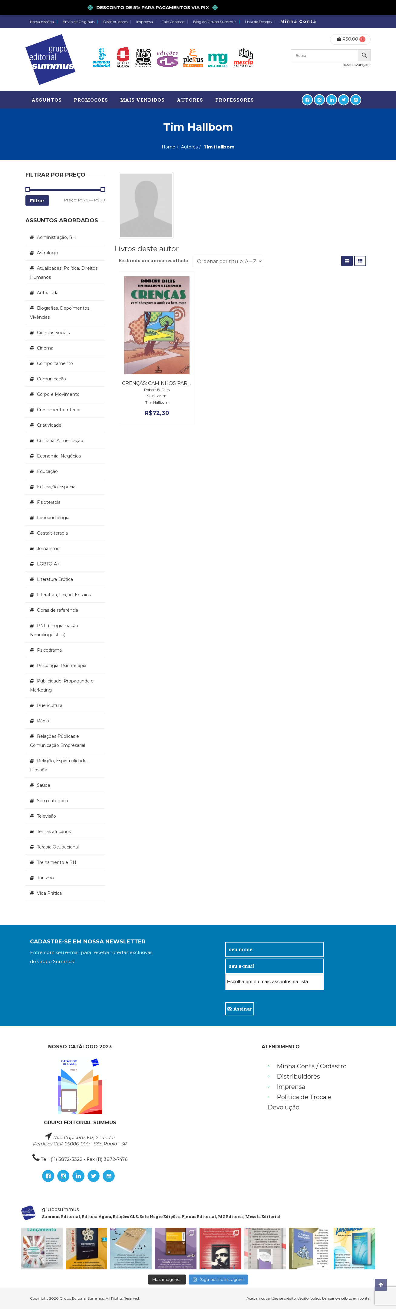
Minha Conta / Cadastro (312, 1066)
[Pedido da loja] (228, 261)
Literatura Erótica (55, 579)
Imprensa (144, 22)
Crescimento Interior (59, 409)
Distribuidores (115, 22)
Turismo (45, 878)
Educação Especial (56, 487)
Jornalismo (48, 548)
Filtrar (37, 201)
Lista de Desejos (258, 22)
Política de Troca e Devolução (300, 1102)
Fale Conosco (173, 22)
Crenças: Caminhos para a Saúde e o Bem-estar (188, 383)
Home (168, 147)
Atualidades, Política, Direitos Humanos (63, 272)
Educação (47, 471)
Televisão (46, 816)
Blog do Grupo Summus (214, 22)
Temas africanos (54, 831)
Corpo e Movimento (58, 394)
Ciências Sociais (53, 332)
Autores (189, 147)
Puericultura (49, 705)
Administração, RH (56, 237)
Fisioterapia (49, 502)
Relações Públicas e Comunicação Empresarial (57, 741)
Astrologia (47, 253)
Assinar (239, 1009)
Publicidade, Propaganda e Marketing (62, 685)
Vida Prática (49, 893)
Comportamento (55, 363)
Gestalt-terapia (52, 533)
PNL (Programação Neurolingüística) (54, 630)
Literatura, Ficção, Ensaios (64, 595)
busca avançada (356, 64)
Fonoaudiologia (53, 517)
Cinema (45, 348)
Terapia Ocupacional (58, 847)
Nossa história (42, 22)
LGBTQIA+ (48, 564)
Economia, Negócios (59, 456)
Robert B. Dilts (157, 389)
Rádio (43, 721)
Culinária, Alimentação (60, 440)
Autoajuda (47, 292)
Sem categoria (52, 800)
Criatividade (49, 425)
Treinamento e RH (56, 862)
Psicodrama (49, 650)
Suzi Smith (157, 396)
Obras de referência (57, 610)
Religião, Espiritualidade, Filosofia (58, 765)
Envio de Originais (78, 22)
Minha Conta (298, 21)
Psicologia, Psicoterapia (61, 665)
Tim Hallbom (156, 402)
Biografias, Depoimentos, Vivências (60, 312)
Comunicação (51, 379)
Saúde (43, 785)
